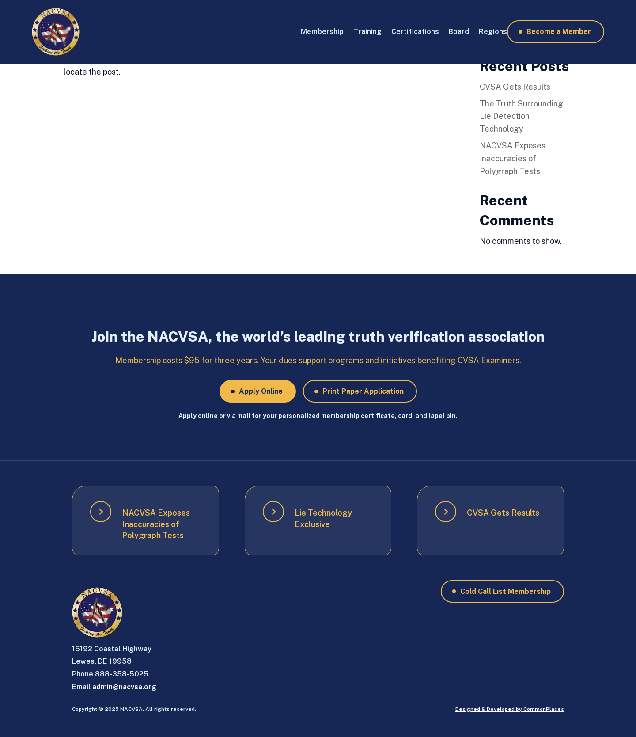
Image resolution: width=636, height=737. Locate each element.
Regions (493, 31)
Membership (322, 31)
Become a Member (558, 31)
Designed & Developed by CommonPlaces (509, 709)
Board (459, 31)
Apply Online (261, 391)
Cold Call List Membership (505, 591)
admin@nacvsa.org (124, 687)
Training (367, 31)
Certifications (415, 31)
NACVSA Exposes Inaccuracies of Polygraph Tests (512, 158)
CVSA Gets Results (515, 86)
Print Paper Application (363, 391)
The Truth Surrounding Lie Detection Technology (521, 116)
